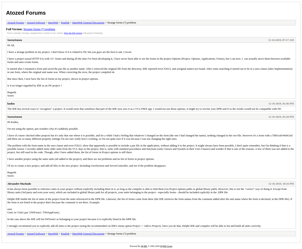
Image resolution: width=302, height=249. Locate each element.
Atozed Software (36, 22)
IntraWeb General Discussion (88, 22)
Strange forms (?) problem (39, 29)
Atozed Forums (26, 13)
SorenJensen (14, 40)
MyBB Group (166, 246)
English (65, 22)
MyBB (144, 246)
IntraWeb (53, 22)
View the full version (73, 33)
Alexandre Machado (19, 183)
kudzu (11, 103)
